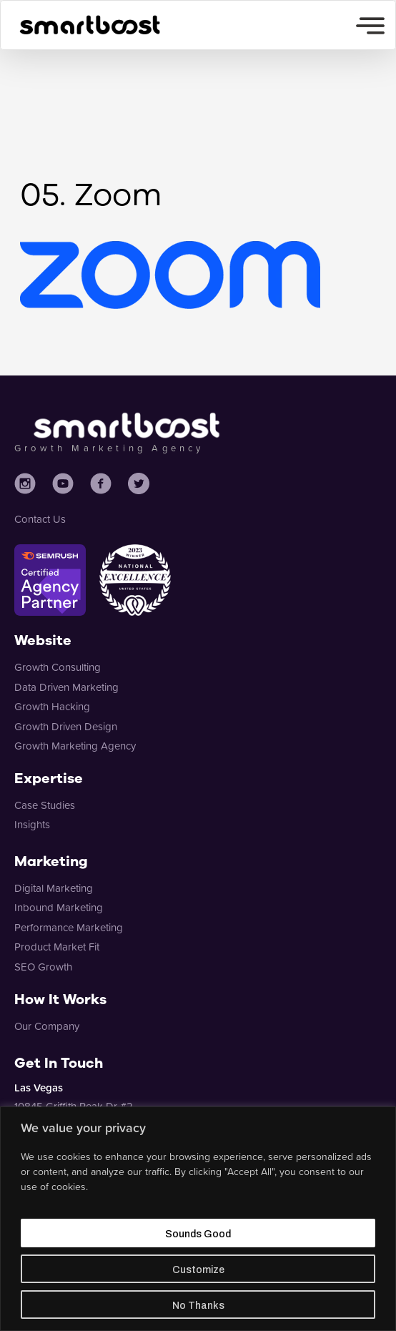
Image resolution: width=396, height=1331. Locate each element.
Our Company (46, 1026)
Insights (32, 824)
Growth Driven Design (65, 726)
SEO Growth (43, 966)
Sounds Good (198, 1234)
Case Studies (44, 805)
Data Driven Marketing (66, 687)
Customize (198, 1269)
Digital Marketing (53, 888)
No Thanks (198, 1305)
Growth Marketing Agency (75, 745)
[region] (198, 1218)
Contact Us (40, 519)
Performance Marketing (68, 927)
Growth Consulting (57, 667)
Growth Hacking (52, 706)
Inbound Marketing (58, 907)
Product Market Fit (56, 946)
